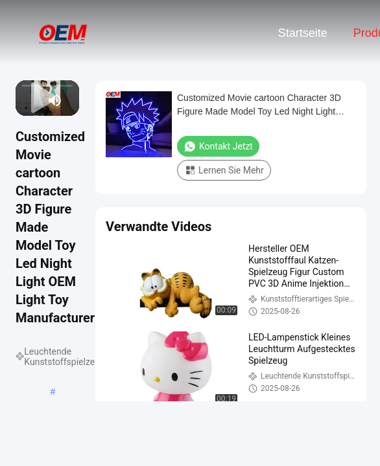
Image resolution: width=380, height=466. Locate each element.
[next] (38, 100)
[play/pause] (31, 100)
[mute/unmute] (55, 100)
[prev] (23, 100)
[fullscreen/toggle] (72, 100)
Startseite (302, 33)
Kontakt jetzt (218, 146)
